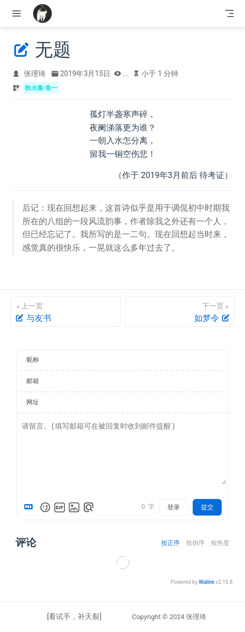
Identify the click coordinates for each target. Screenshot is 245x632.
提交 (207, 507)
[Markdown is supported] (30, 507)
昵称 (32, 359)
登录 (173, 507)
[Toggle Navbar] (229, 13)
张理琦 (35, 73)
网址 (32, 402)
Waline (206, 582)
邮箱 (32, 381)
